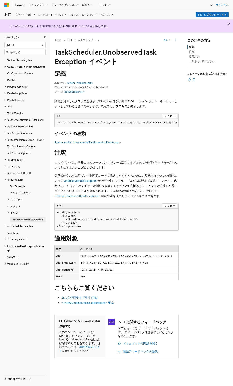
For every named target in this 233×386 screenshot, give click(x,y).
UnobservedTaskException (80, 180)
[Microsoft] (6, 5)
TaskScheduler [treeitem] (18, 186)
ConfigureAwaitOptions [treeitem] (20, 73)
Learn (58, 40)
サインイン (222, 4)
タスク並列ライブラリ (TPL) (79, 297)
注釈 (191, 51)
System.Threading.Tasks (80, 82)
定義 (191, 47)
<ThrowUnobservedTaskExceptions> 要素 (87, 302)
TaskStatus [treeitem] (13, 233)
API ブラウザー (86, 40)
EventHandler (62, 142)
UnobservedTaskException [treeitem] (28, 219)
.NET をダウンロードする (212, 14)
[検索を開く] (210, 5)
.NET (69, 40)
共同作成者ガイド (79, 349)
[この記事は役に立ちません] (194, 79)
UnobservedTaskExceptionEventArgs (96, 142)
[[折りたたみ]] (44, 37)
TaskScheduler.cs (73, 91)
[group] (116, 123)
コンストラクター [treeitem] (20, 193)
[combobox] (25, 45)
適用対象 (194, 56)
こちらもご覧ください (202, 61)
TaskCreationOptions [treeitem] (18, 153)
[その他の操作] (175, 40)
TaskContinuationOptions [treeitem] (21, 146)
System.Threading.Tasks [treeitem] (20, 60)
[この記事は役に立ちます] (189, 79)
